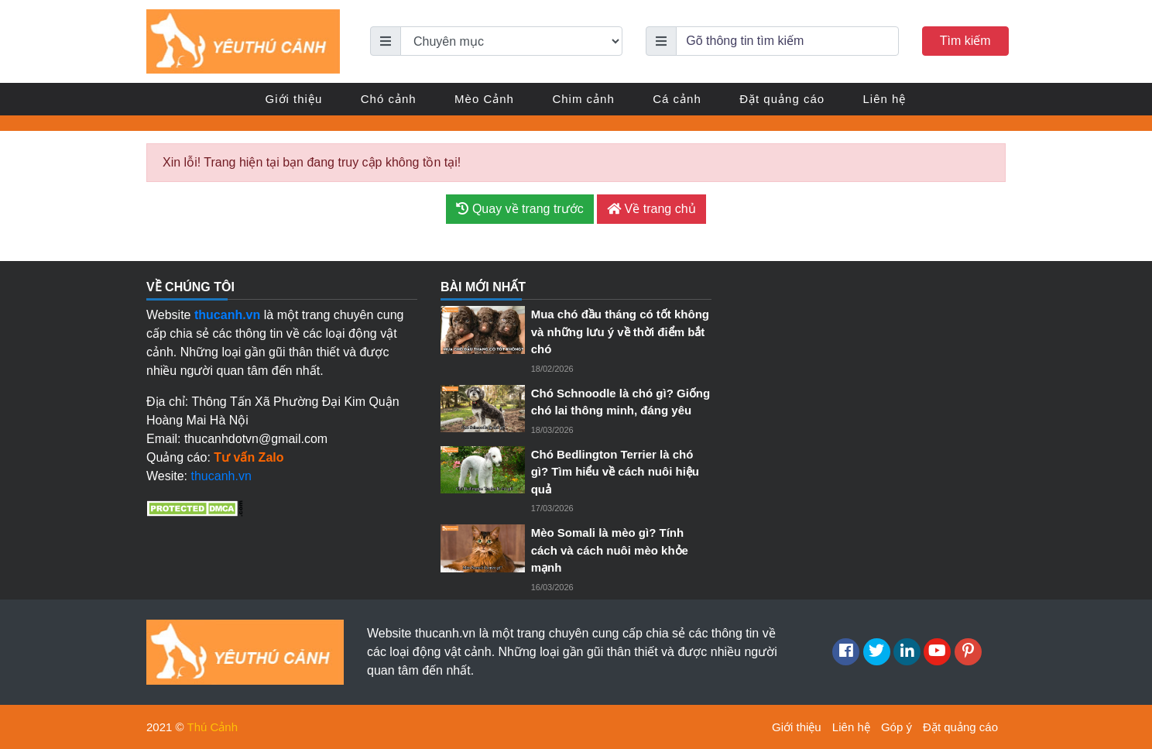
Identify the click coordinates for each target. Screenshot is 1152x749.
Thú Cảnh (212, 727)
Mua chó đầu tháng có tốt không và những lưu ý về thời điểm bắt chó (620, 332)
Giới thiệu (294, 98)
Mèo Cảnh (484, 98)
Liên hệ (885, 98)
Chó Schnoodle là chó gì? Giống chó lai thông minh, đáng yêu (621, 402)
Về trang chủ (651, 208)
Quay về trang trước (519, 208)
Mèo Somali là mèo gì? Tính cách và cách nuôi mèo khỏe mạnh (609, 550)
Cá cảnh (677, 98)
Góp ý (896, 727)
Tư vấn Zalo (248, 457)
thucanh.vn (221, 476)
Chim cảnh (583, 98)
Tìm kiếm (965, 40)
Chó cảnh (389, 98)
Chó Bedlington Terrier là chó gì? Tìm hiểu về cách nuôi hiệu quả (615, 472)
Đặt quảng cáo (782, 98)
